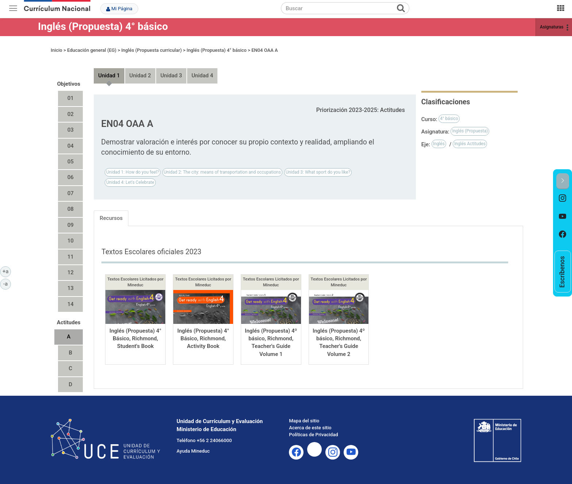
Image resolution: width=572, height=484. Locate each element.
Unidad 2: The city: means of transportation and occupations (222, 172)
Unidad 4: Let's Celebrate (130, 182)
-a (7, 283)
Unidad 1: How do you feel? (132, 172)
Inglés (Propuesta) (470, 130)
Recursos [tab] (111, 218)
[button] (562, 181)
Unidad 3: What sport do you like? (318, 172)
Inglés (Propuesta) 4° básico (103, 26)
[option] (562, 198)
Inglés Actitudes (470, 143)
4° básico (449, 118)
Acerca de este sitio (310, 427)
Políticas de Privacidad (313, 434)
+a (7, 271)
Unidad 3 (171, 75)
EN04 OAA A (264, 50)
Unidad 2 (140, 75)
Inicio (56, 50)
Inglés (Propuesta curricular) (151, 50)
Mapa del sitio (304, 420)
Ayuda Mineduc (193, 451)
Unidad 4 (202, 75)
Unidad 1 (109, 75)
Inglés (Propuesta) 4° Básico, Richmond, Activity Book (203, 339)
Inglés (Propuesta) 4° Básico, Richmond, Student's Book (135, 339)
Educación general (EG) (91, 50)
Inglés (439, 143)
